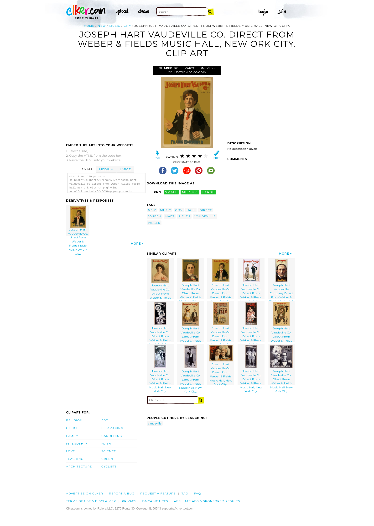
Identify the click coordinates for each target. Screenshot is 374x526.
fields (184, 216)
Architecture (79, 466)
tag (185, 493)
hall (191, 210)
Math (106, 443)
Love (70, 451)
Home (89, 25)
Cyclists (109, 466)
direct (205, 210)
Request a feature (158, 493)
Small (87, 169)
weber (154, 223)
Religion (74, 420)
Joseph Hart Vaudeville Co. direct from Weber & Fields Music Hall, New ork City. (78, 221)
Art (104, 420)
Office (72, 428)
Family (72, 436)
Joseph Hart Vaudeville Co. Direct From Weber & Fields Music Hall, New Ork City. (220, 279)
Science (108, 451)
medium (190, 192)
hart (169, 216)
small (171, 192)
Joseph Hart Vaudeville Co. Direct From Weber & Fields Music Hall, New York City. (160, 279)
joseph (154, 216)
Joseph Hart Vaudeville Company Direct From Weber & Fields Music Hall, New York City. (281, 279)
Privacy (129, 501)
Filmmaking (112, 428)
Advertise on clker (84, 493)
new (102, 25)
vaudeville (204, 216)
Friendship (76, 443)
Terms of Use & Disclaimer (91, 501)
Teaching (74, 459)
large (208, 192)
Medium (106, 169)
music (114, 25)
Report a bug (122, 493)
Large (125, 169)
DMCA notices (155, 501)
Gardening (111, 436)
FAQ (197, 493)
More (136, 243)
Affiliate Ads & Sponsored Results (207, 501)
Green (107, 459)
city (127, 25)
